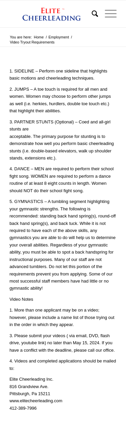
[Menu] (107, 13)
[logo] (52, 13)
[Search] (91, 13)
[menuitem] (91, 13)
